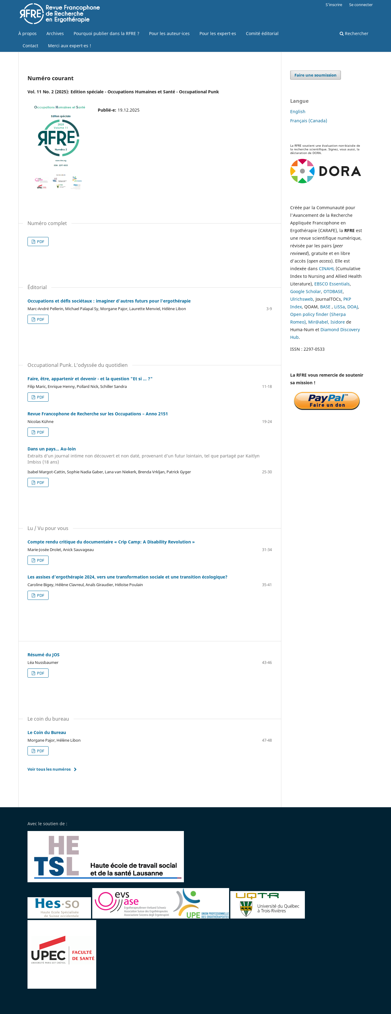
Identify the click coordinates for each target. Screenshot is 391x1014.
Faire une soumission (315, 75)
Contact (30, 45)
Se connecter (361, 4)
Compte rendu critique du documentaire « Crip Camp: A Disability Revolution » (111, 542)
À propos (27, 33)
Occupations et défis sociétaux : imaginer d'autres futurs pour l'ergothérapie (109, 301)
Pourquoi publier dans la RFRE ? (106, 33)
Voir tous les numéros (49, 769)
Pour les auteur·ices (169, 33)
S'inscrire (334, 4)
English (297, 111)
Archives (55, 33)
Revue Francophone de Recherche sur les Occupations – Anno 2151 (97, 414)
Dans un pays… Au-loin (149, 455)
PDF (40, 241)
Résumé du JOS (43, 654)
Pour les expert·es (217, 33)
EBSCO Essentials (332, 284)
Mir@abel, (318, 322)
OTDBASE (333, 291)
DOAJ (352, 307)
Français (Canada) (308, 121)
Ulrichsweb (301, 299)
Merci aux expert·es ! (69, 45)
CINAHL (326, 268)
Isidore (338, 322)
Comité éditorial (262, 33)
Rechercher (354, 33)
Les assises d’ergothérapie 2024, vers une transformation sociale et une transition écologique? (127, 577)
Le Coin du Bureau (46, 732)
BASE (325, 307)
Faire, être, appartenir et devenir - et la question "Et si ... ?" (90, 379)
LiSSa (339, 307)
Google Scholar (305, 291)
